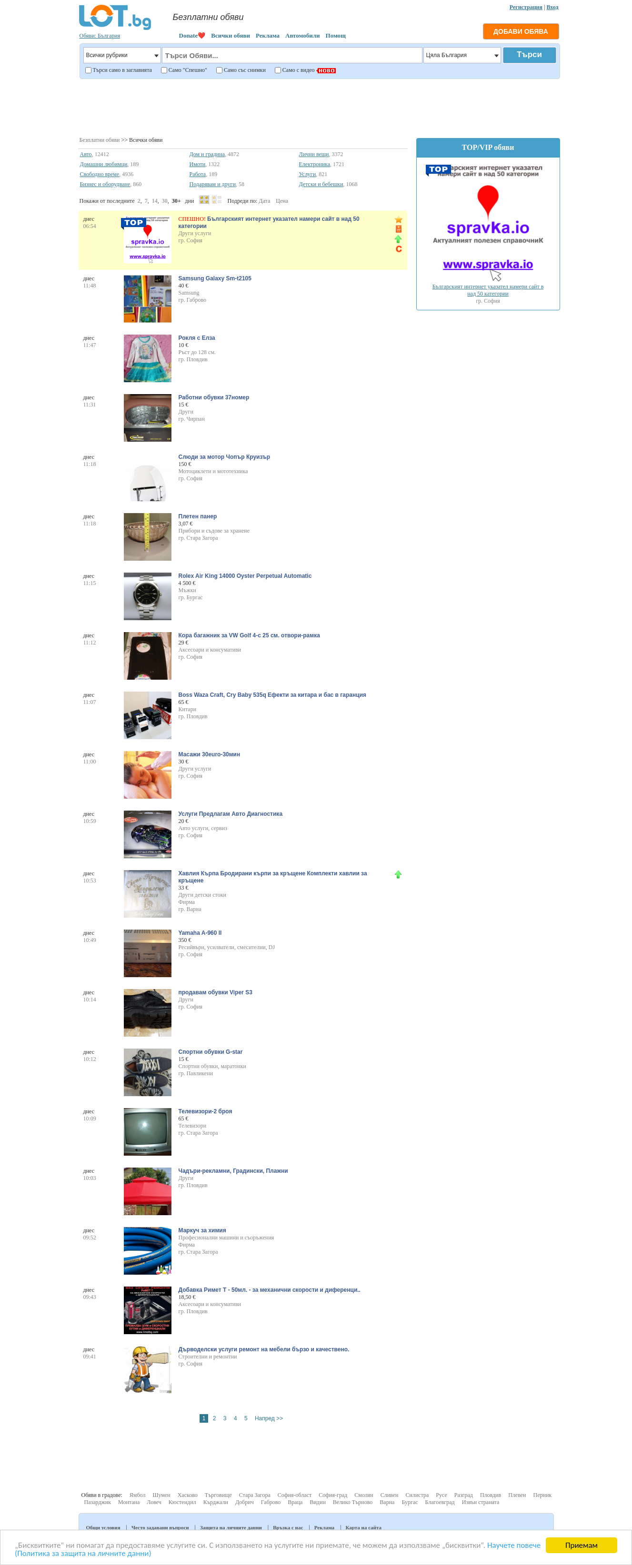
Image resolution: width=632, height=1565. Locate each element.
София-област (294, 1495)
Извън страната (481, 1502)
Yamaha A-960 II (200, 933)
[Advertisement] (319, 106)
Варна (387, 1502)
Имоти (198, 164)
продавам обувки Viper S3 (215, 992)
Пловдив (490, 1495)
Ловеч (154, 1502)
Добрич (244, 1502)
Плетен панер (198, 516)
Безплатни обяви (100, 140)
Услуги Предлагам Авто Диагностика (231, 814)
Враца (295, 1502)
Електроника (315, 164)
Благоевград (440, 1502)
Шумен (161, 1495)
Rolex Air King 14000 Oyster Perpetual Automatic (245, 576)
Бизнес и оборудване (105, 184)
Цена (282, 201)
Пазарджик (97, 1502)
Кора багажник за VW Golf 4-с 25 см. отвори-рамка (249, 635)
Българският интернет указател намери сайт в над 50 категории (488, 290)
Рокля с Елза (197, 338)
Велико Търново (353, 1502)
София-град (333, 1495)
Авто (86, 154)
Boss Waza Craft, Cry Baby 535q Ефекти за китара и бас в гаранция (273, 695)
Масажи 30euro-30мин (210, 754)
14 (155, 201)
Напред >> (269, 1418)
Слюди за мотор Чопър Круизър (225, 457)
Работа (198, 174)
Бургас (409, 1502)
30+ (176, 201)
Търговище (218, 1495)
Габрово (271, 1502)
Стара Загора (255, 1495)
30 (165, 201)
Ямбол (138, 1495)
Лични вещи (314, 154)
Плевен (517, 1495)
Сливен (390, 1495)
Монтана (129, 1502)
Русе (441, 1495)
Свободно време (100, 174)
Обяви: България (100, 35)
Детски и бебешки (321, 184)
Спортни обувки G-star (211, 1052)
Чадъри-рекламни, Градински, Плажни (233, 1171)
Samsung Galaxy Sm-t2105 (215, 278)
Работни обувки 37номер (214, 397)
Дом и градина (207, 154)
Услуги (307, 174)
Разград (463, 1495)
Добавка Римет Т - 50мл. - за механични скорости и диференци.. (270, 1290)
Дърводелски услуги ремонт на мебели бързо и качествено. (264, 1349)
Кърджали (215, 1502)
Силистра (417, 1495)
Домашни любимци (104, 164)
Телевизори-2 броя (205, 1111)
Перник (542, 1495)
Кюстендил (182, 1502)
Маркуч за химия (202, 1230)
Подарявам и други (213, 184)
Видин (317, 1502)
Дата (264, 201)
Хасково (188, 1495)
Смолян (363, 1495)
